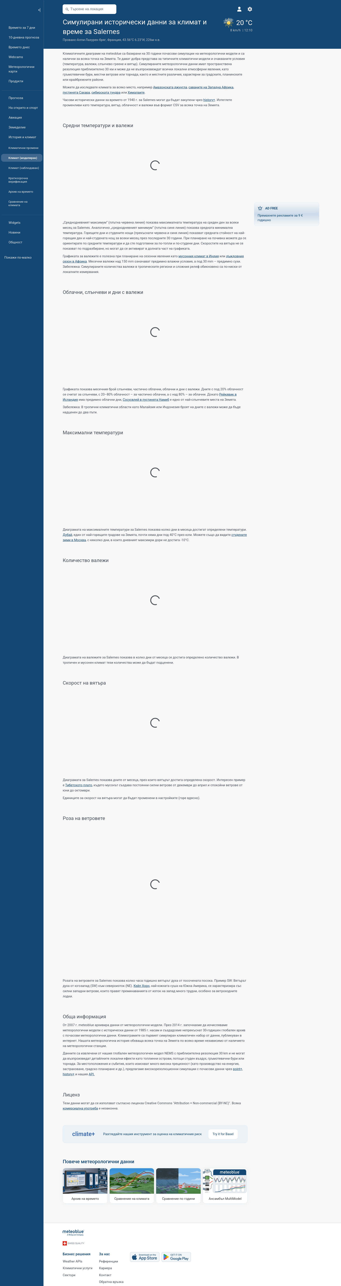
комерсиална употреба (81, 1108)
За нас (105, 1252)
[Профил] (232, 9)
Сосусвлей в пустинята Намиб (147, 400)
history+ (210, 100)
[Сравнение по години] (179, 1185)
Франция (115, 40)
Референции (109, 1260)
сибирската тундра (107, 92)
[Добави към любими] (126, 31)
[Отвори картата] (112, 9)
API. (93, 1074)
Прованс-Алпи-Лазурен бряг (85, 40)
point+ (238, 1069)
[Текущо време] (230, 29)
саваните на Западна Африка (212, 87)
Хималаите (137, 92)
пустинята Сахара (77, 92)
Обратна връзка (112, 1281)
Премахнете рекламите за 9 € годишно (288, 214)
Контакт (106, 1274)
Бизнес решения (78, 1252)
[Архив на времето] (86, 1185)
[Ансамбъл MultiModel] (226, 1185)
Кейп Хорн (143, 986)
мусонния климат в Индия (200, 256)
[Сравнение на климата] (133, 1185)
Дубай (69, 535)
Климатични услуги (79, 1267)
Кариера (106, 1267)
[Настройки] (243, 9)
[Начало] (17, 9)
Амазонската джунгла (171, 87)
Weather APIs (74, 1260)
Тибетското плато (79, 785)
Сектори (70, 1274)
